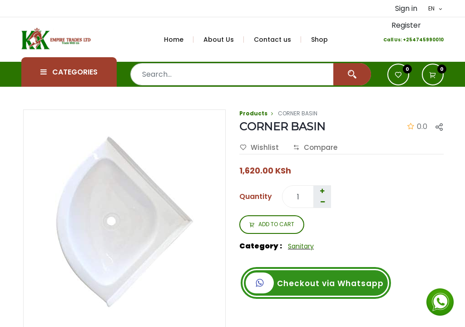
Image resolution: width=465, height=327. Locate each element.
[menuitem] (179, 39)
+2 (406, 39)
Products (253, 113)
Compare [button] (315, 148)
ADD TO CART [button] (271, 225)
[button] (433, 74)
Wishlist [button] (259, 148)
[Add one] (322, 191)
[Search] (352, 74)
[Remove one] (322, 202)
